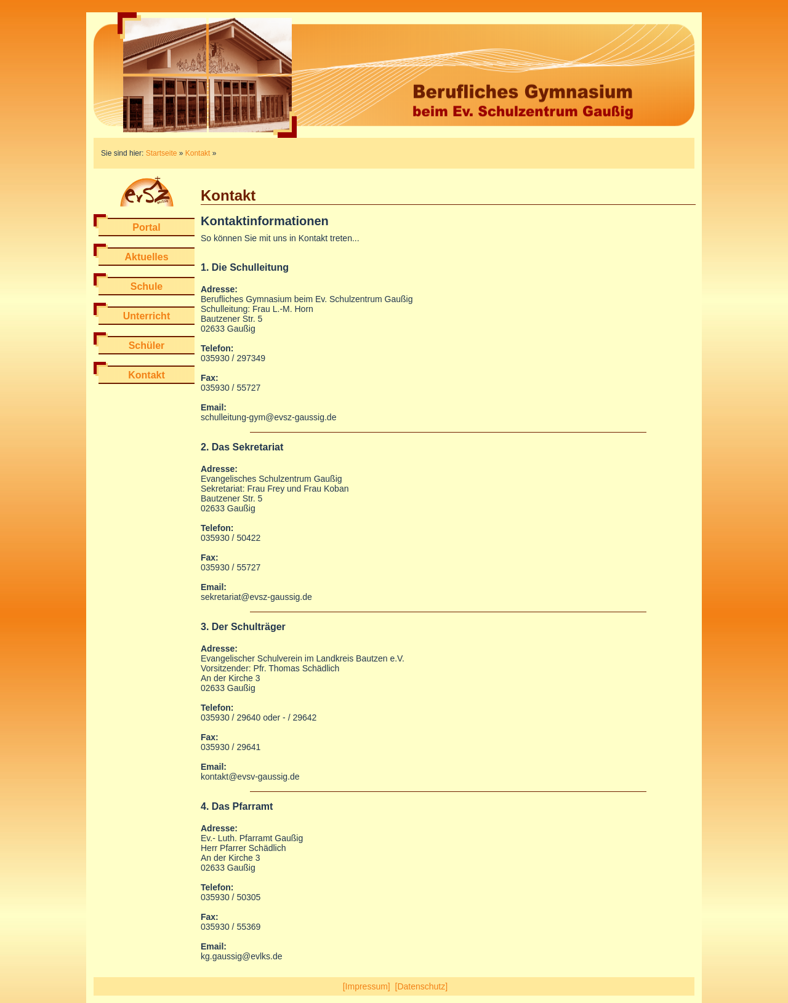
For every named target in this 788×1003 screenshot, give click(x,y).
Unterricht (146, 316)
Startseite (161, 153)
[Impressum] (366, 986)
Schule (147, 286)
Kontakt (198, 153)
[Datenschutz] (421, 986)
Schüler (147, 345)
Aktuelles (146, 257)
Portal (146, 227)
